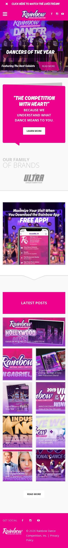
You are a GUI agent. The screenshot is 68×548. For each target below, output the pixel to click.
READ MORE (48, 66)
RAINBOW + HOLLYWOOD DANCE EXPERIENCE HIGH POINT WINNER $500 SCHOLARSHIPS (50, 439)
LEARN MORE (34, 131)
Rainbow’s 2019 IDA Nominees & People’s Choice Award (17, 440)
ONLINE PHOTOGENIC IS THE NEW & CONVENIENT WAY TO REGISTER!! (16, 474)
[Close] (6, 3)
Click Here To (36, 4)
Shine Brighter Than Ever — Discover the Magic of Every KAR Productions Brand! (51, 373)
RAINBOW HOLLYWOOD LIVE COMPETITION (24, 341)
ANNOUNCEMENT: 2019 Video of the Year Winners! (50, 407)
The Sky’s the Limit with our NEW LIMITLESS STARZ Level (50, 474)
